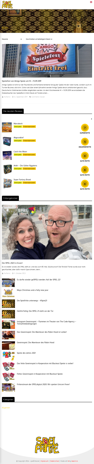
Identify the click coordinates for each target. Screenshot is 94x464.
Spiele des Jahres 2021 (26, 353)
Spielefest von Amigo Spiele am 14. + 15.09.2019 (21, 81)
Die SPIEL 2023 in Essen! (12, 263)
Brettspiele (17, 127)
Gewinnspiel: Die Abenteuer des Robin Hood (35, 342)
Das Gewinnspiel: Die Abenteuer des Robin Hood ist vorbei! (42, 332)
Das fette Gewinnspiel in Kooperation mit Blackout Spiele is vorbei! (45, 363)
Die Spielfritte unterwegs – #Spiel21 (32, 300)
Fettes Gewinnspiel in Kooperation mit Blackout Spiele (40, 374)
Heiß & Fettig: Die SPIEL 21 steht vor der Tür (35, 311)
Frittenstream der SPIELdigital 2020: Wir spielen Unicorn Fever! (43, 384)
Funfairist (7, 97)
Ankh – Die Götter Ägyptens (25, 165)
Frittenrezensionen (29, 127)
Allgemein (6, 408)
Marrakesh (18, 123)
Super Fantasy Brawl (22, 179)
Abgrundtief (19, 137)
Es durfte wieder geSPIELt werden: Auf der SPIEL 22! (39, 279)
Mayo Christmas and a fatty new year (32, 290)
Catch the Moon (20, 151)
